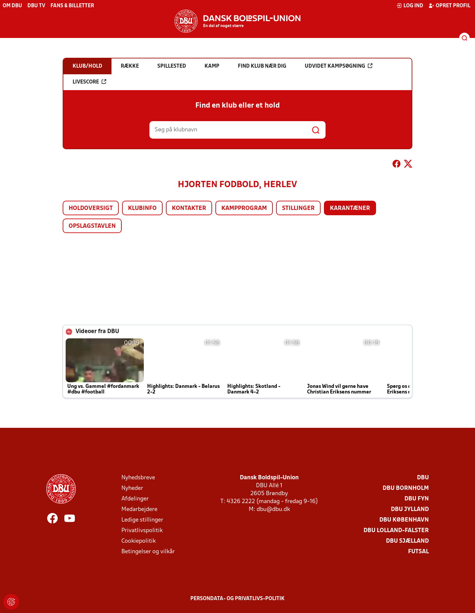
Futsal (418, 552)
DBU (423, 478)
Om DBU (12, 6)
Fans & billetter (72, 6)
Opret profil (449, 6)
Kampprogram (244, 208)
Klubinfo (142, 208)
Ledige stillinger (142, 520)
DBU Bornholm (406, 488)
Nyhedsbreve (138, 478)
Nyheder (132, 488)
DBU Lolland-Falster (396, 530)
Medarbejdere (139, 509)
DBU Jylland (410, 509)
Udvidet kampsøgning (338, 66)
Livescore (89, 82)
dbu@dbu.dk (273, 509)
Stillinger (298, 208)
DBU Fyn (416, 499)
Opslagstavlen (92, 226)
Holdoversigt (91, 208)
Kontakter (189, 208)
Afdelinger (135, 499)
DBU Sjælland (407, 541)
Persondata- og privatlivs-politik (237, 598)
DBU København (404, 520)
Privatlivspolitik (142, 530)
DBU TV (36, 6)
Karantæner (350, 208)
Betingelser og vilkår (148, 552)
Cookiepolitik (138, 541)
